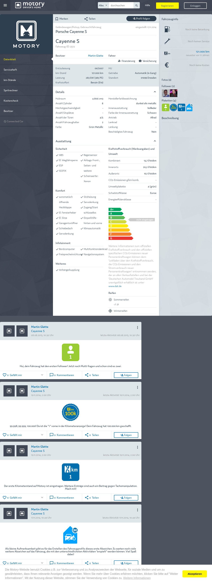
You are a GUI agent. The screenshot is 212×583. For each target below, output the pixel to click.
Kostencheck (11, 100)
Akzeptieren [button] (195, 573)
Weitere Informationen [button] (137, 578)
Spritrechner (11, 90)
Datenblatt (10, 59)
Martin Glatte (95, 55)
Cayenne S (38, 331)
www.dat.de (115, 286)
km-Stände (10, 79)
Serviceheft (10, 69)
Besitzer (8, 110)
